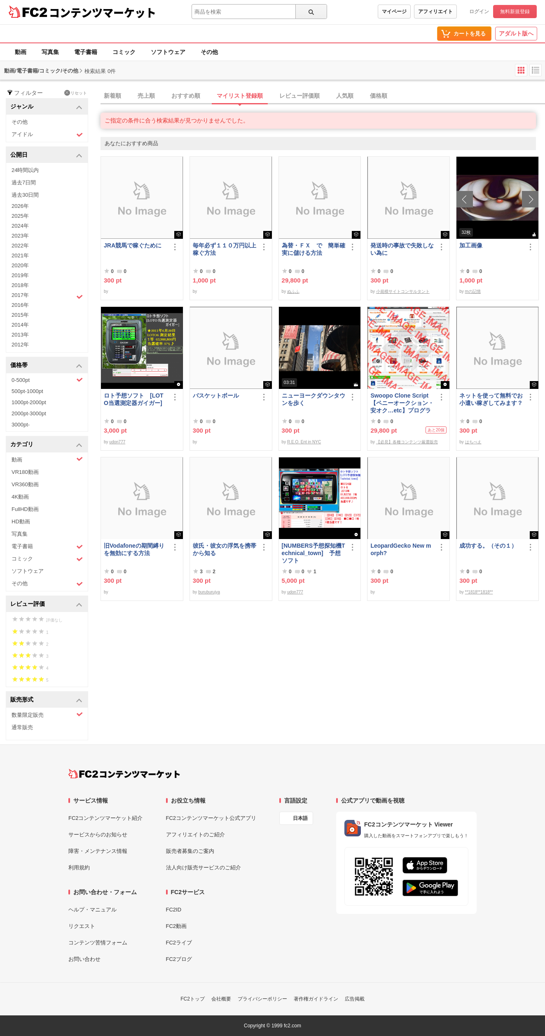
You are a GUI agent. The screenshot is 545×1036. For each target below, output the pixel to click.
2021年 (20, 255)
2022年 (20, 246)
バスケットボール (216, 395)
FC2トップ (192, 999)
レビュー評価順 (299, 95)
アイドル (47, 134)
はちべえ (473, 442)
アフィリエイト (435, 11)
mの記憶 (473, 291)
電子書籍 (85, 52)
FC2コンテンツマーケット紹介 (105, 818)
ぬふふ (293, 291)
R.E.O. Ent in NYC (304, 442)
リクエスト (81, 926)
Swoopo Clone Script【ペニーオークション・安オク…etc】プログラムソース (402, 403)
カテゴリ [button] (46, 445)
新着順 (112, 95)
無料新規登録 (515, 11)
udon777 (117, 442)
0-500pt (47, 380)
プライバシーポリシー (262, 999)
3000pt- (21, 424)
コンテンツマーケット (102, 12)
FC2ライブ (179, 942)
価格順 (378, 95)
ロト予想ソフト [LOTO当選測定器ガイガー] (134, 399)
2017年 (47, 296)
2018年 (20, 285)
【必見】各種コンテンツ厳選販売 (407, 442)
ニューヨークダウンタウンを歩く (313, 399)
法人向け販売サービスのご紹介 (203, 867)
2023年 (20, 236)
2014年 (20, 325)
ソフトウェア (168, 52)
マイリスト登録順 (240, 95)
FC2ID (174, 909)
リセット (75, 93)
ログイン (479, 11)
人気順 (344, 95)
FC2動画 (176, 926)
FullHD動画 (25, 509)
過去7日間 (24, 182)
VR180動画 (25, 472)
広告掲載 (355, 999)
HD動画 (21, 521)
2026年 (20, 206)
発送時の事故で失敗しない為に (402, 249)
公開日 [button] (46, 155)
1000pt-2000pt (29, 402)
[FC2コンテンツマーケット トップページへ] (124, 773)
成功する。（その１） (488, 545)
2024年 (20, 226)
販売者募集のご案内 (190, 851)
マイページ (394, 11)
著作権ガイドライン (316, 999)
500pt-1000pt (27, 391)
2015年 (20, 315)
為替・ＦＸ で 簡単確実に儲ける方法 (313, 249)
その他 (209, 52)
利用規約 (79, 867)
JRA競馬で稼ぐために (132, 245)
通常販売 (22, 727)
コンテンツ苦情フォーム (97, 942)
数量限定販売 (47, 714)
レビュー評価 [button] (46, 604)
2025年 (20, 216)
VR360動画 (25, 484)
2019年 (20, 275)
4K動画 (20, 497)
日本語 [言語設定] (300, 818)
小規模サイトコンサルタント (403, 291)
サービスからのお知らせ (97, 834)
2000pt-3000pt (29, 413)
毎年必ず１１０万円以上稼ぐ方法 (224, 249)
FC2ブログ (179, 959)
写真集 (50, 52)
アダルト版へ (516, 33)
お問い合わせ (84, 959)
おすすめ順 (185, 95)
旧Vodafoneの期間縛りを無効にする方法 (134, 549)
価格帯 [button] (46, 366)
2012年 (20, 344)
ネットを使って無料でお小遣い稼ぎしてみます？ (491, 399)
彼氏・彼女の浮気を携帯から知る (224, 549)
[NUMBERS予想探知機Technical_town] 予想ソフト (313, 553)
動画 (20, 52)
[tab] (323, 96)
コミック (124, 52)
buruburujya (209, 592)
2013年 (20, 335)
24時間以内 (25, 170)
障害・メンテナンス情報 (97, 851)
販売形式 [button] (46, 700)
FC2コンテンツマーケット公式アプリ (211, 818)
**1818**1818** (479, 592)
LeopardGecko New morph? (400, 549)
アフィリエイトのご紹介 (195, 834)
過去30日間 (25, 195)
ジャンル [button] (46, 107)
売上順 (146, 95)
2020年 (20, 265)
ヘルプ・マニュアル (92, 909)
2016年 (20, 305)
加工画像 (470, 245)
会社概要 (221, 999)
